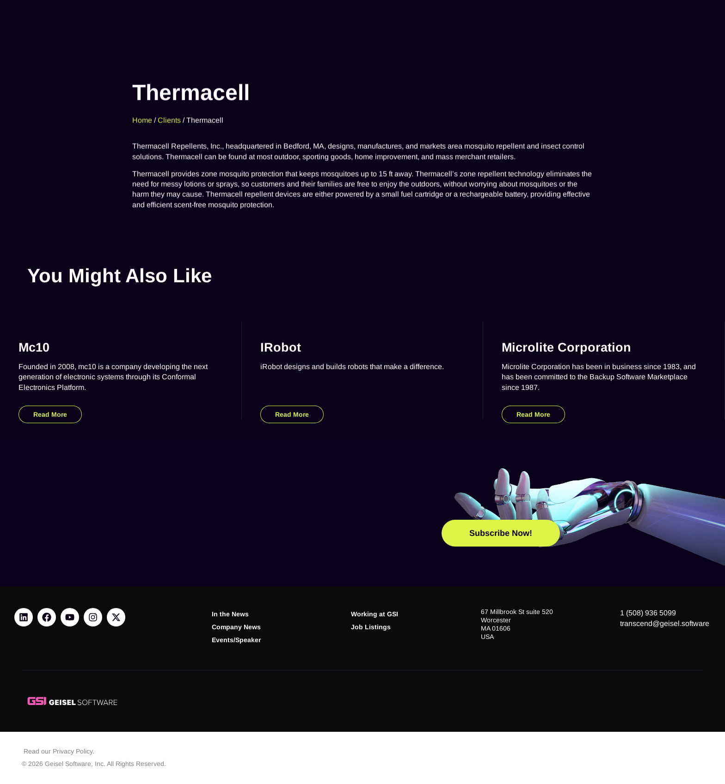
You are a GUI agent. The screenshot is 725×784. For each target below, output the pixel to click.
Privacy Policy (72, 751)
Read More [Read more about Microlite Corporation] (533, 414)
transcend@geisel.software (664, 623)
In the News (230, 614)
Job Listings (371, 627)
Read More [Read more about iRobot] (292, 414)
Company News (236, 627)
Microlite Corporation (566, 347)
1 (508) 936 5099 (648, 613)
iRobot (280, 347)
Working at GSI (374, 614)
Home (142, 107)
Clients (169, 107)
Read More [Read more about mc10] (50, 414)
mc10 (33, 347)
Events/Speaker (236, 640)
